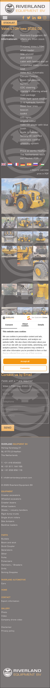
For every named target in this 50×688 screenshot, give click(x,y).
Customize (25, 368)
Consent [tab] (9, 325)
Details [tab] (41, 325)
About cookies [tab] (24, 325)
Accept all (25, 361)
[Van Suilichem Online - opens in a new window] (37, 318)
